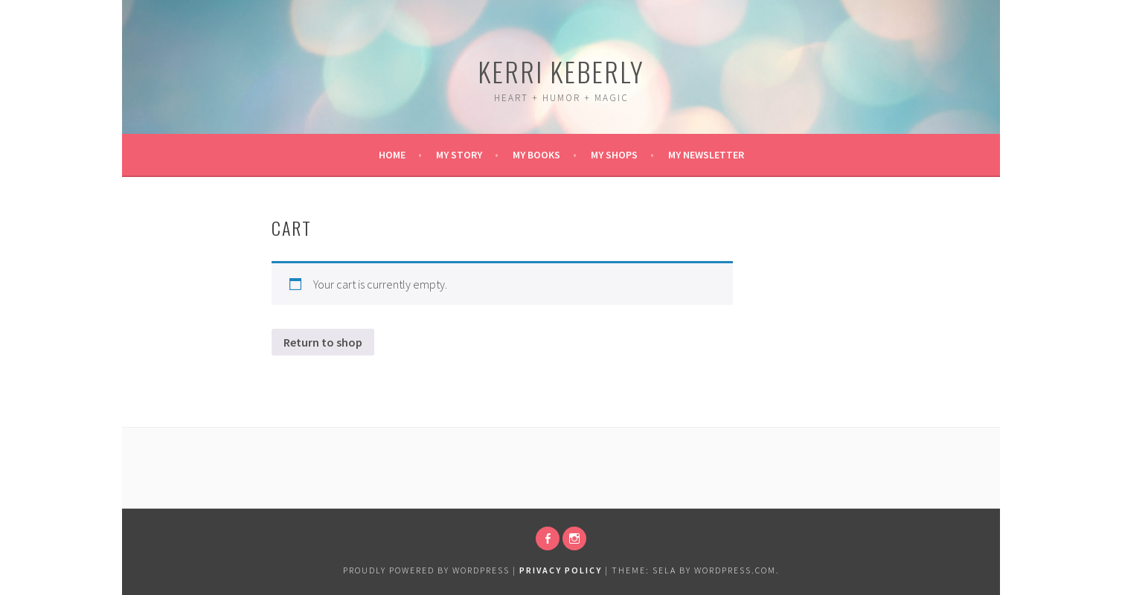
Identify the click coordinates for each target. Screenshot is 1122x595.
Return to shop (322, 342)
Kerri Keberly (561, 71)
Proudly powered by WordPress (426, 570)
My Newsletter (706, 154)
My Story (459, 154)
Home (392, 154)
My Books (536, 154)
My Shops (614, 154)
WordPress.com (735, 570)
